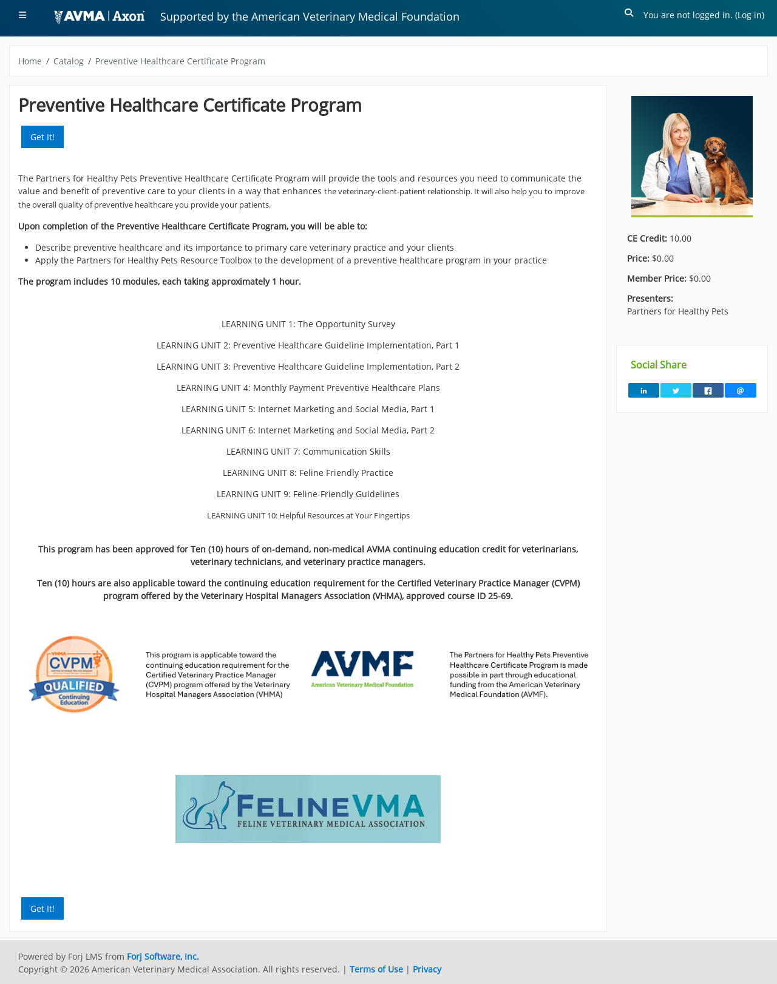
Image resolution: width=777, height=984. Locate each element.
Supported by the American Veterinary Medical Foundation (310, 16)
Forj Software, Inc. (163, 956)
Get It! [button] (42, 137)
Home (30, 61)
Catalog (68, 61)
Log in (750, 15)
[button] (629, 15)
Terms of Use (376, 969)
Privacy (427, 969)
